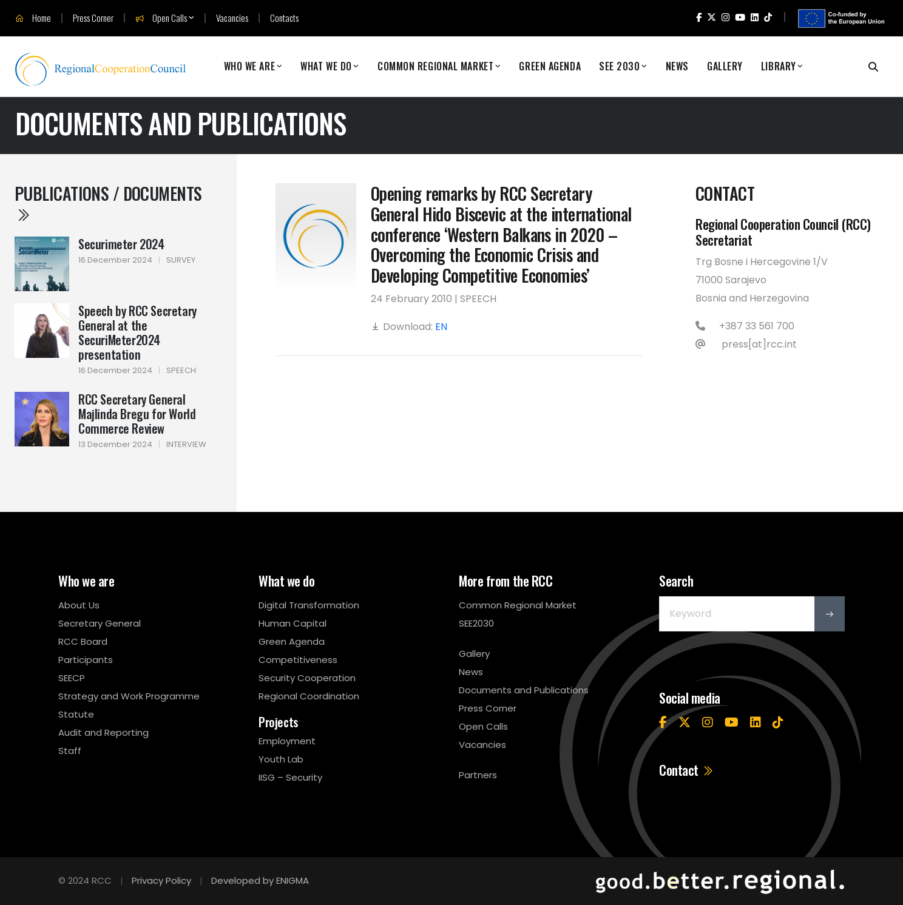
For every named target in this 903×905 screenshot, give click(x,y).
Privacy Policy (161, 880)
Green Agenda (550, 66)
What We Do (326, 66)
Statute (76, 714)
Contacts (284, 17)
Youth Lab (281, 759)
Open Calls (161, 18)
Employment (287, 741)
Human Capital (292, 623)
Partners (478, 775)
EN (441, 327)
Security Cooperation (307, 677)
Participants (85, 659)
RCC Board (82, 641)
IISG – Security (290, 777)
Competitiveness (298, 659)
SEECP (71, 677)
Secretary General (99, 623)
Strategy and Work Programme (129, 696)
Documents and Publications (524, 690)
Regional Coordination (309, 696)
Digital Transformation (309, 605)
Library (778, 66)
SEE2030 (476, 623)
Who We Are (250, 66)
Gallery (725, 66)
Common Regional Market (435, 66)
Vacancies (232, 17)
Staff (69, 750)
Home (33, 18)
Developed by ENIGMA (260, 880)
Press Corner (93, 17)
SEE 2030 (619, 66)
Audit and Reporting (103, 732)
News (677, 66)
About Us (79, 605)
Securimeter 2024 (121, 244)
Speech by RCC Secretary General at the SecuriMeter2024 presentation (137, 332)
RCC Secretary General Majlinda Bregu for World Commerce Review (136, 413)
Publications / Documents (108, 202)
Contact (686, 770)
